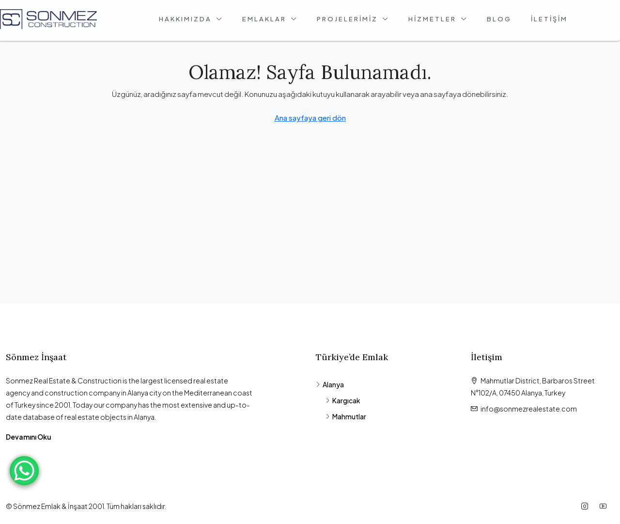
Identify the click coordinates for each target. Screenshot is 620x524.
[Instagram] (586, 506)
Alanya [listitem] (330, 384)
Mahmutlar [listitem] (346, 416)
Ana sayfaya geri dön (310, 117)
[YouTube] (605, 506)
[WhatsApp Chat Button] (24, 470)
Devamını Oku (28, 436)
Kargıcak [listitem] (343, 400)
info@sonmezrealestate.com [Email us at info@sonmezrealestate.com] (528, 408)
